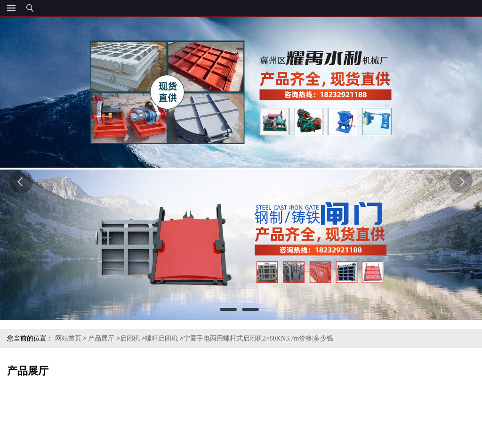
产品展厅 (101, 338)
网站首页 (68, 338)
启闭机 (130, 338)
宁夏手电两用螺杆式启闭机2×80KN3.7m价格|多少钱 (258, 338)
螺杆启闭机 (161, 338)
